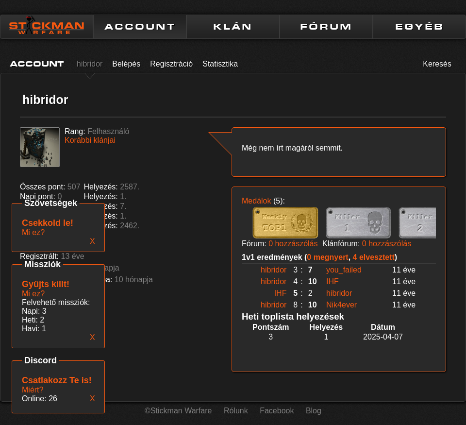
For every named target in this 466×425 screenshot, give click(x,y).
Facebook (277, 411)
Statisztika (220, 64)
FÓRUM (326, 26)
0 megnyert (327, 257)
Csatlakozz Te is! (57, 380)
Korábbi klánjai (90, 140)
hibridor (89, 64)
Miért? (32, 390)
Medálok (256, 201)
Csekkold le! (47, 223)
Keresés (437, 64)
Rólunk (236, 411)
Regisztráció (171, 64)
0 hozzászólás (292, 243)
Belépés (126, 64)
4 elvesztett (374, 257)
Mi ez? (33, 293)
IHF (332, 281)
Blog (313, 411)
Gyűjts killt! (45, 284)
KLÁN (233, 26)
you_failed (344, 270)
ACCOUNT (140, 26)
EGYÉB (419, 26)
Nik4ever (341, 305)
